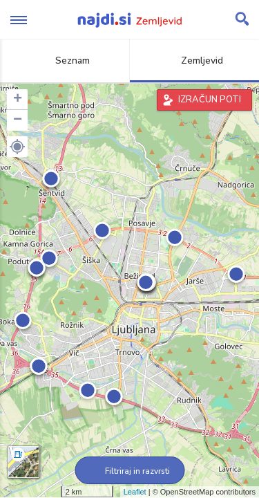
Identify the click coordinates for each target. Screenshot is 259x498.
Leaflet (135, 492)
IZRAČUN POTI (209, 99)
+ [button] (17, 99)
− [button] (17, 120)
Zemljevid (194, 60)
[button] (17, 146)
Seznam (64, 60)
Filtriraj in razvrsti (129, 471)
